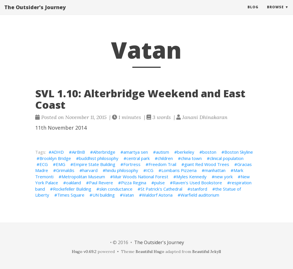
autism (162, 152)
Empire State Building (94, 164)
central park (138, 158)
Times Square (70, 195)
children (165, 158)
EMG (60, 164)
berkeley (185, 152)
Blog (253, 12)
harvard (90, 170)
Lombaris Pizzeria (179, 170)
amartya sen (135, 152)
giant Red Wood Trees (206, 164)
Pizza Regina (133, 182)
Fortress (131, 164)
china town (191, 158)
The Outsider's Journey (35, 12)
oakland (73, 182)
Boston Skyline (238, 152)
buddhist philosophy (98, 158)
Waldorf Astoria (157, 195)
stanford (198, 189)
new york (224, 176)
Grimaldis (65, 170)
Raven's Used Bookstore (197, 182)
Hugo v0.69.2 (84, 251)
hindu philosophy (122, 170)
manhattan (215, 170)
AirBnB (78, 152)
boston (209, 152)
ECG (43, 164)
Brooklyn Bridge (55, 158)
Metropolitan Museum (83, 176)
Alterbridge (104, 152)
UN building (103, 195)
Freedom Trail (162, 164)
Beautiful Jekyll (206, 251)
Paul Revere (101, 182)
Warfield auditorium (200, 195)
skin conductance (115, 189)
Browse (275, 12)
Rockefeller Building (72, 189)
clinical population (226, 158)
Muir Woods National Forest (140, 176)
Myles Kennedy (191, 176)
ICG (149, 170)
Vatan (128, 195)
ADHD (58, 152)
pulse (159, 182)
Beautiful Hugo (150, 251)
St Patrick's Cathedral (161, 189)
